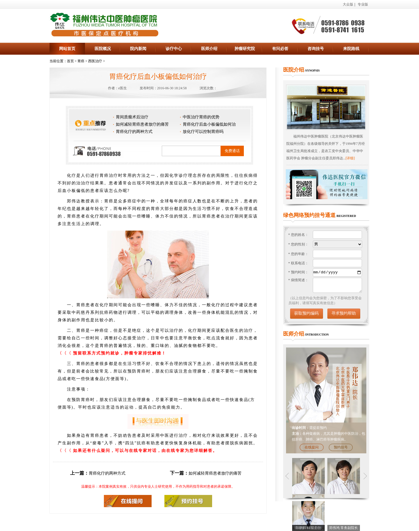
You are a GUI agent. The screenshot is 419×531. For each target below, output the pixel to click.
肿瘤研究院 (245, 49)
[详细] (350, 158)
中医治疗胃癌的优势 (201, 117)
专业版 (363, 4)
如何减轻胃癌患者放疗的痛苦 (142, 124)
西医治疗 (95, 61)
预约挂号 (341, 447)
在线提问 (312, 447)
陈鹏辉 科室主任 (308, 528)
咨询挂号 (316, 49)
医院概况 (103, 49)
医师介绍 (209, 49)
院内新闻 (138, 49)
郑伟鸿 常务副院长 (343, 528)
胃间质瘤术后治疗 (132, 117)
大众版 (348, 4)
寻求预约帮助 (343, 313)
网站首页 (67, 49)
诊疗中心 (174, 49)
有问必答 (280, 49)
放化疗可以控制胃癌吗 (203, 131)
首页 (70, 61)
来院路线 (351, 49)
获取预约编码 (306, 313)
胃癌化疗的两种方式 (134, 131)
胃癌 (80, 61)
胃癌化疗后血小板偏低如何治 (209, 124)
